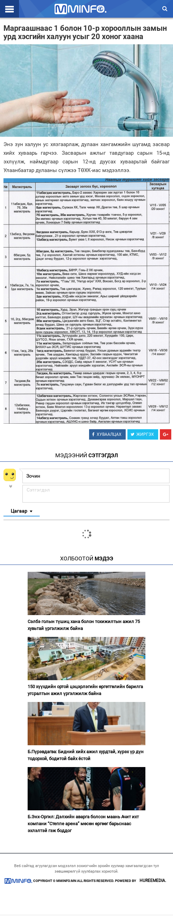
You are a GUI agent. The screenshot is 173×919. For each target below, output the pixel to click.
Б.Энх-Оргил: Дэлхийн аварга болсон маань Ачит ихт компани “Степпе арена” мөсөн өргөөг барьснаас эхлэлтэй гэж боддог (83, 823)
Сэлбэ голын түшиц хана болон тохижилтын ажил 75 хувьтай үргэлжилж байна (84, 625)
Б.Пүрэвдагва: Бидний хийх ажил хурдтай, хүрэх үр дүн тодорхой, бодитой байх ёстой (86, 755)
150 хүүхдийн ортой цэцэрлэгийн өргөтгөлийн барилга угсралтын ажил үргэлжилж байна (85, 690)
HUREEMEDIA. (153, 880)
